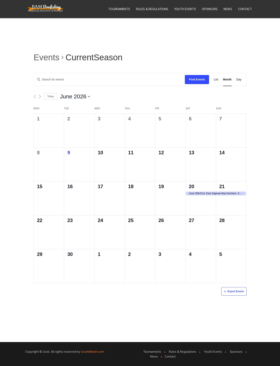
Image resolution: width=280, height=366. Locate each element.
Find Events (197, 79)
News (228, 9)
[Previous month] (35, 96)
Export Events (236, 291)
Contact (245, 9)
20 (191, 186)
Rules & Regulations (152, 9)
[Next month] (40, 96)
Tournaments (119, 9)
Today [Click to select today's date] (50, 96)
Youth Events (185, 9)
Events (46, 57)
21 (222, 186)
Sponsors (210, 9)
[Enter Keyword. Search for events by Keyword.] (109, 79)
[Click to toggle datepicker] (75, 97)
